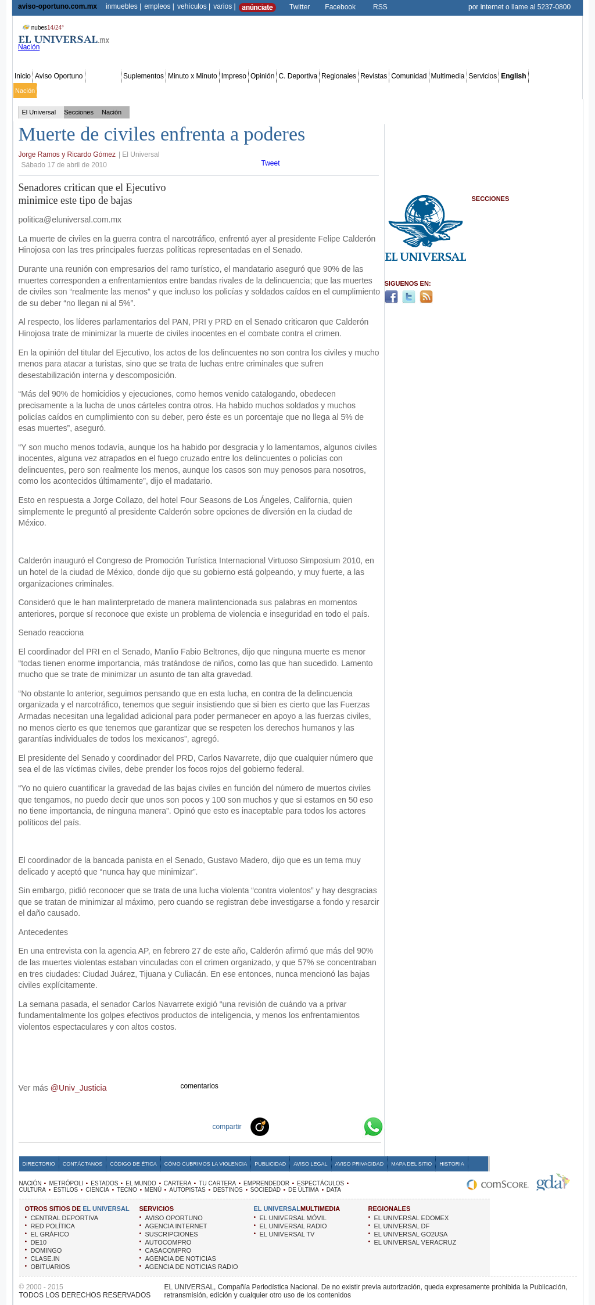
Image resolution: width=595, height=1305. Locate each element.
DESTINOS (228, 1190)
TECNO (127, 1190)
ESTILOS (65, 1190)
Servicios (483, 76)
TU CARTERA (217, 1183)
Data (559, 90)
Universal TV (432, 90)
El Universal (39, 112)
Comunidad (408, 76)
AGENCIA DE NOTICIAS (180, 1258)
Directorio (39, 1164)
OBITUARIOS (50, 1266)
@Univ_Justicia (79, 1087)
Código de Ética (133, 1164)
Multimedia (448, 76)
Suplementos (143, 76)
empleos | (159, 6)
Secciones (103, 76)
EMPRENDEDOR (266, 1183)
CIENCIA (97, 1190)
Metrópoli (52, 90)
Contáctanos (82, 1164)
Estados (147, 90)
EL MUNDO (141, 1183)
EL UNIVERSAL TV (287, 1234)
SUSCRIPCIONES (171, 1234)
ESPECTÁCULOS (320, 1183)
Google (352, 1126)
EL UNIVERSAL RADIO (293, 1226)
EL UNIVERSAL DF (402, 1226)
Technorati (277, 1126)
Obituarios (500, 90)
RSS (380, 7)
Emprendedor (271, 90)
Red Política (114, 90)
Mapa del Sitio (411, 1164)
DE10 (39, 1242)
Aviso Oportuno (59, 76)
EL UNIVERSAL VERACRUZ (415, 1242)
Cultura (347, 90)
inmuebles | (123, 6)
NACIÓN (30, 1183)
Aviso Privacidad (359, 1164)
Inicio (23, 76)
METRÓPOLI (66, 1183)
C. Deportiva (297, 76)
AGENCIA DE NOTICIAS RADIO (191, 1266)
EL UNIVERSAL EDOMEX (411, 1217)
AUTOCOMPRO (168, 1242)
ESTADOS (104, 1183)
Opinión (262, 76)
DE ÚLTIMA (303, 1190)
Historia (451, 1164)
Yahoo (333, 1126)
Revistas (373, 76)
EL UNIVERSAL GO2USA (411, 1234)
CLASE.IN (45, 1258)
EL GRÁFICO (50, 1234)
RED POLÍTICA (53, 1226)
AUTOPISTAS (187, 1190)
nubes (42, 27)
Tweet (270, 163)
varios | (224, 6)
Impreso (233, 76)
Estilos (370, 90)
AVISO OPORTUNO (174, 1217)
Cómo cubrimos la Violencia (206, 1164)
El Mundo (176, 90)
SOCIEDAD (265, 1190)
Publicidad (534, 90)
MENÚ (153, 1190)
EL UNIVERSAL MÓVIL (293, 1217)
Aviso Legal (310, 1164)
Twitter (299, 7)
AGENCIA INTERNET (176, 1226)
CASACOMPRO (168, 1250)
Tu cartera (233, 90)
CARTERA (178, 1183)
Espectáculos (313, 90)
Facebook (340, 7)
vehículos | (193, 6)
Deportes (398, 90)
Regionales (338, 76)
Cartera (204, 90)
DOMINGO (46, 1250)
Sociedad (468, 90)
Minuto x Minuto (192, 76)
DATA (334, 1190)
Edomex (81, 90)
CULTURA (32, 1190)
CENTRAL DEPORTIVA (65, 1217)
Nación (25, 90)
